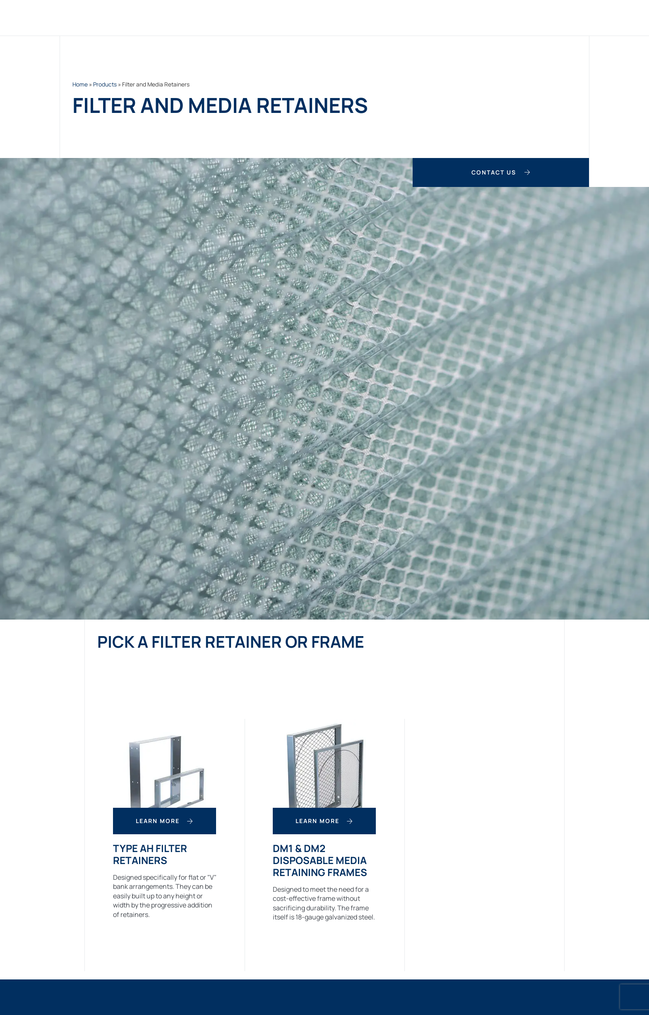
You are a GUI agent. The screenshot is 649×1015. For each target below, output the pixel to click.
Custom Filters (311, 18)
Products (250, 18)
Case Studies (443, 18)
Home (208, 18)
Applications (379, 18)
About (492, 18)
